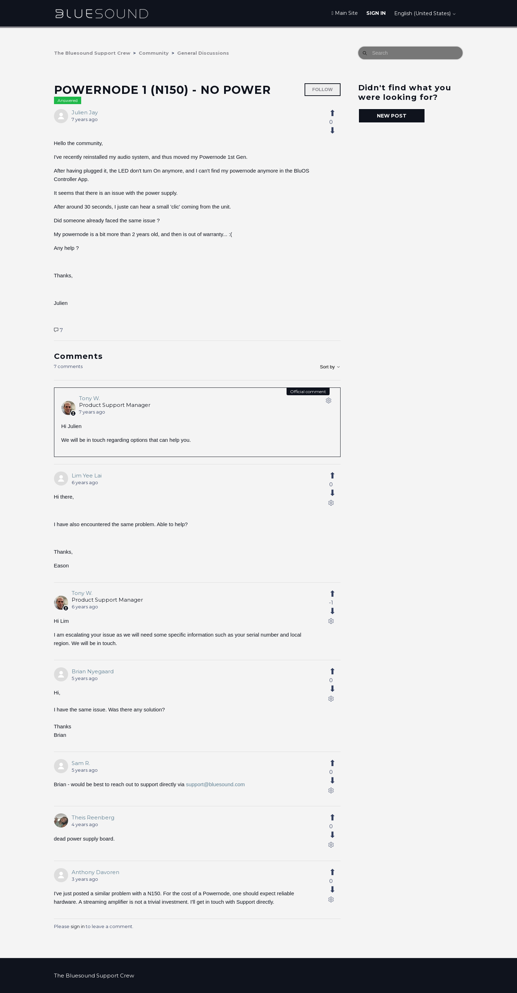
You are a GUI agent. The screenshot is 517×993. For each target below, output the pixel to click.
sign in (78, 926)
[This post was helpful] (336, 113)
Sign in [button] (376, 13)
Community (154, 53)
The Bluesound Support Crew (92, 53)
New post (392, 116)
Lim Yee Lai (87, 475)
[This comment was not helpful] (336, 493)
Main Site (344, 13)
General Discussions (203, 53)
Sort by (330, 366)
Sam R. (81, 763)
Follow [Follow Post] (322, 89)
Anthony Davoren (95, 872)
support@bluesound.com (215, 784)
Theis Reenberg (93, 817)
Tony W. (89, 398)
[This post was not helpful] (336, 130)
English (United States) (425, 13)
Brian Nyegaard (93, 671)
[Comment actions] (328, 402)
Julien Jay (85, 112)
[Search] (410, 53)
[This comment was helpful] (336, 475)
